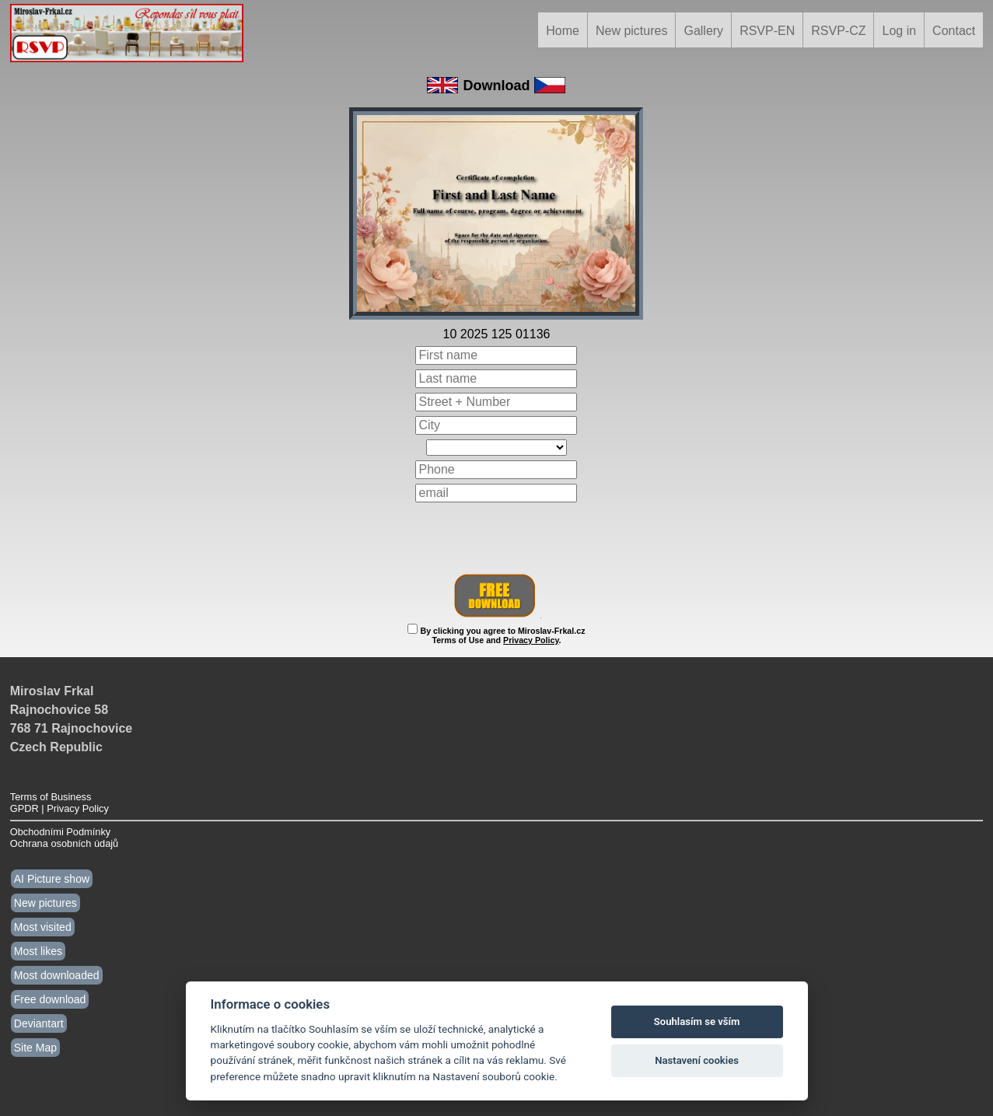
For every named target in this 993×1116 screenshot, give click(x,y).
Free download (50, 999)
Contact (953, 30)
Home (562, 30)
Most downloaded (57, 975)
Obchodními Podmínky (60, 832)
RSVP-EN (767, 30)
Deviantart (39, 1023)
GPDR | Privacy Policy (59, 808)
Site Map (35, 1047)
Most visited (43, 927)
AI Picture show (51, 879)
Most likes (38, 951)
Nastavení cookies (697, 1060)
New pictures (631, 30)
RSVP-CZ (838, 30)
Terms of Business (51, 797)
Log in (899, 30)
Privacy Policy (530, 640)
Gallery (703, 30)
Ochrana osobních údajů (64, 843)
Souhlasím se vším (697, 1021)
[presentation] (497, 538)
